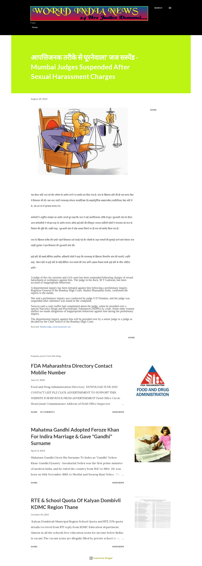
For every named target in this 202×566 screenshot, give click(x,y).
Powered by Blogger (101, 558)
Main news (118, 412)
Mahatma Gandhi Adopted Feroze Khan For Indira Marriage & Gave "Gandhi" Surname (75, 436)
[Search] (158, 8)
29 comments (47, 412)
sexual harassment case (61, 327)
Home (35, 27)
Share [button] (153, 110)
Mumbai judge (45, 327)
